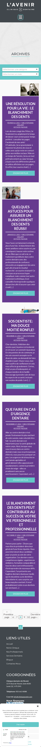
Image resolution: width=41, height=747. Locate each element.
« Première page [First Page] (7, 614)
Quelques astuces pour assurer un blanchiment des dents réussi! (20, 218)
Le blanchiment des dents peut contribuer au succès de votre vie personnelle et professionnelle (21, 516)
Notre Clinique (12, 648)
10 (28, 617)
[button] (38, 706)
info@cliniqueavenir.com (23, 697)
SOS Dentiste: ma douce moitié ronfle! (20, 325)
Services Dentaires (14, 656)
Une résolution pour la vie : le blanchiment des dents (20, 110)
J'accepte (20, 724)
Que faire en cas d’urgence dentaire (20, 413)
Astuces (17, 127)
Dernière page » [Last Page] (34, 615)
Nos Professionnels (14, 652)
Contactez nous (13, 664)
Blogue (24, 127)
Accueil (9, 644)
